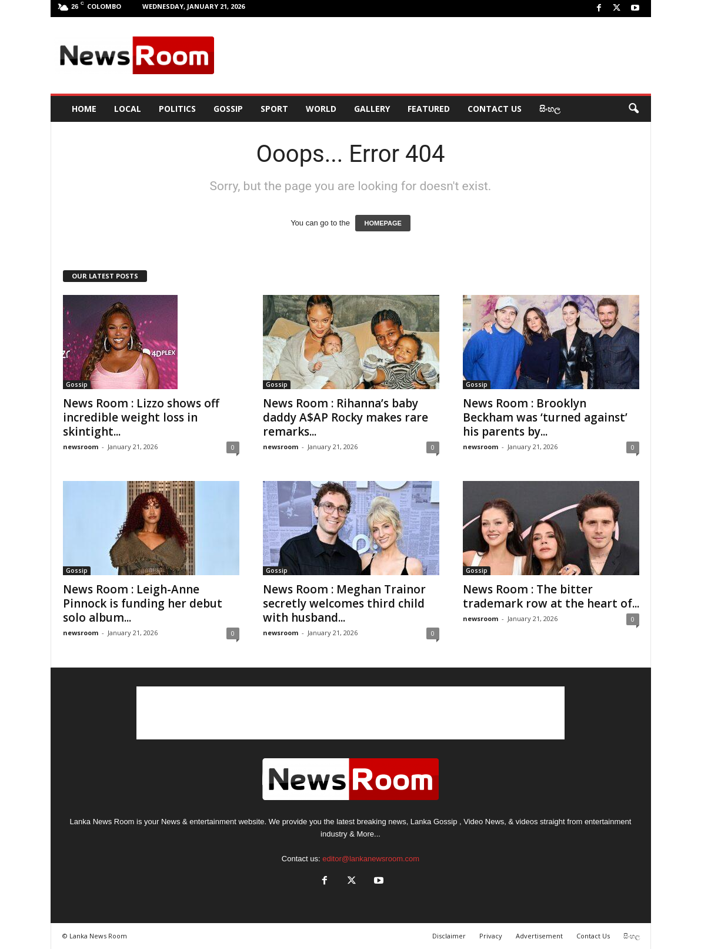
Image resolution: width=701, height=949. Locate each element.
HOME (84, 108)
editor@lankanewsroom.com (370, 858)
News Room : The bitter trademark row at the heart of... (551, 596)
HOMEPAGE (382, 223)
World (321, 108)
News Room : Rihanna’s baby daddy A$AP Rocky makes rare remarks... (345, 417)
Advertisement (539, 935)
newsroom (80, 446)
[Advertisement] (433, 55)
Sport (274, 108)
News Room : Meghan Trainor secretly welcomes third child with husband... (344, 603)
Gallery (372, 108)
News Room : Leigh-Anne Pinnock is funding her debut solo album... (142, 603)
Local (127, 108)
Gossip (228, 108)
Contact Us (495, 108)
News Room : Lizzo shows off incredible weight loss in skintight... (141, 417)
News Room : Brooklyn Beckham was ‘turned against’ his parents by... (545, 417)
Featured (429, 108)
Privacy (490, 935)
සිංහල (549, 108)
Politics (177, 108)
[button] (633, 109)
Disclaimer (449, 935)
